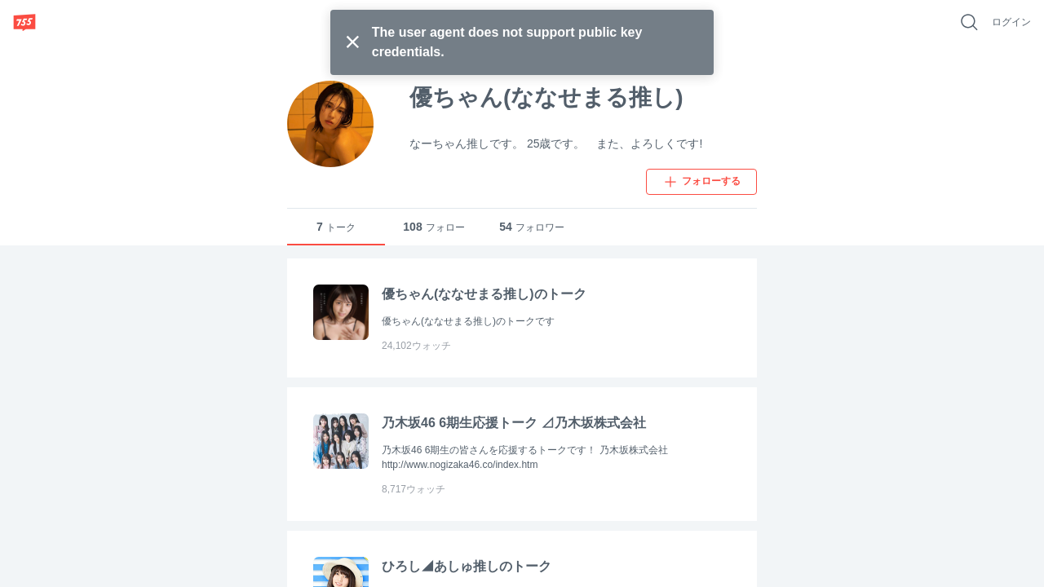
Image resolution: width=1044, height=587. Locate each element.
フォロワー (531, 227)
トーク (336, 227)
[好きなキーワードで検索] (969, 22)
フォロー (433, 227)
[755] (24, 22)
